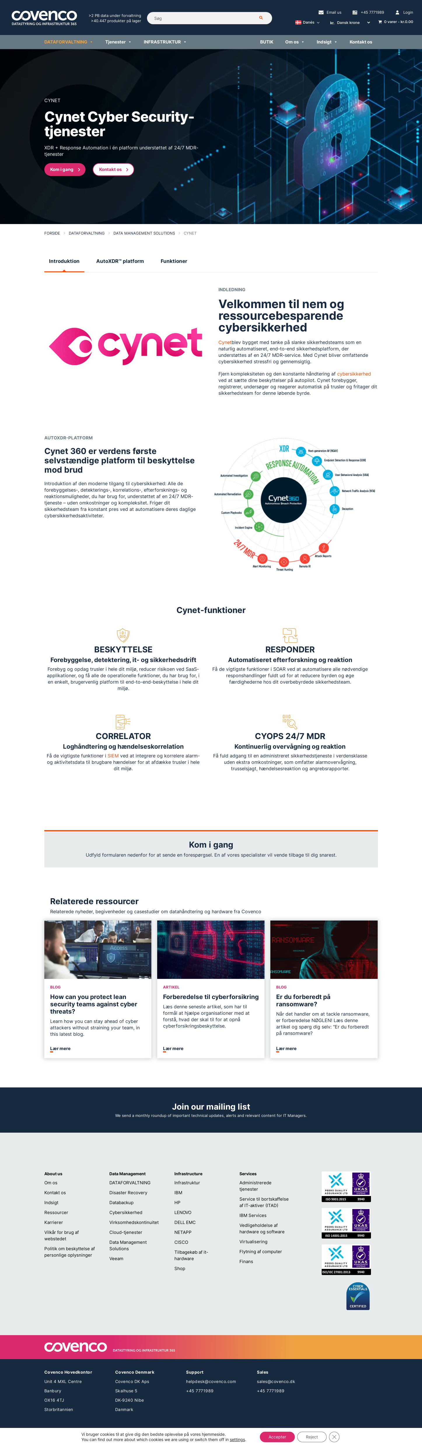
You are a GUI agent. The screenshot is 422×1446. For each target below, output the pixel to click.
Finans (246, 1261)
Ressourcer (56, 1212)
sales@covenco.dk (276, 1381)
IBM (178, 1192)
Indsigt (51, 1202)
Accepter (277, 1436)
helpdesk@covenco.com (211, 1381)
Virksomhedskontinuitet (134, 1222)
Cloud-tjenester (125, 1232)
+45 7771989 (200, 1390)
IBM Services (253, 1215)
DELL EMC (185, 1222)
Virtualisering (253, 1241)
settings (237, 1439)
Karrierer (53, 1222)
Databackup (121, 1202)
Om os (50, 1182)
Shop (179, 1268)
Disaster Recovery (128, 1192)
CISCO (181, 1242)
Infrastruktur (187, 1182)
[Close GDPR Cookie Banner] (334, 1437)
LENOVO (182, 1212)
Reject (312, 1436)
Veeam (116, 1258)
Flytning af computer (260, 1251)
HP (177, 1202)
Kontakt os (55, 1192)
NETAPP (183, 1232)
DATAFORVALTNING (129, 1182)
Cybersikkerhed (125, 1212)
